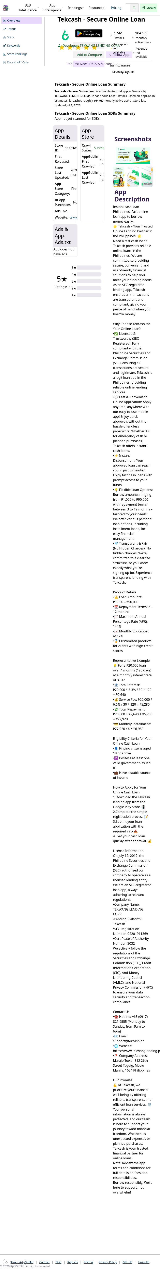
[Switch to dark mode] (15, 1262)
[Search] (134, 7)
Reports (72, 1262)
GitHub (127, 1262)
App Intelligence (53, 7)
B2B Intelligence (29, 7)
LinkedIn (143, 1262)
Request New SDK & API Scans (88, 64)
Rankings (76, 7)
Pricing (116, 7)
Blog (58, 1262)
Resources (97, 7)
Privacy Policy (108, 1262)
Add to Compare (89, 54)
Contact (44, 1262)
